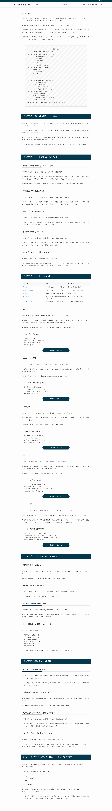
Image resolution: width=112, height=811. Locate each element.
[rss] (100, 1)
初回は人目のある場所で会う (40, 84)
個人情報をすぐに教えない (40, 82)
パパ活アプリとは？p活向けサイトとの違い (42, 52)
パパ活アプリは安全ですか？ (40, 93)
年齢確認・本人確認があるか (40, 58)
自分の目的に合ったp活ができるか (41, 65)
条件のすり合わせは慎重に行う (41, 87)
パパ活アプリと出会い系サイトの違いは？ (43, 100)
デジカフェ (36, 76)
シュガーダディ (37, 78)
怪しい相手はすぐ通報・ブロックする (42, 89)
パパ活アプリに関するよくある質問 (40, 91)
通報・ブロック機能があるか (40, 60)
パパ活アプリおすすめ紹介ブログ (23, 4)
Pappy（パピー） (37, 69)
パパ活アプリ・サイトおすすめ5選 (39, 67)
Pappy (25, 287)
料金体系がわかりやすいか (40, 63)
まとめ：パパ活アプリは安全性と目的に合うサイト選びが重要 (47, 102)
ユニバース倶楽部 (37, 71)
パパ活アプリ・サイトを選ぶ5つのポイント (42, 54)
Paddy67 (35, 73)
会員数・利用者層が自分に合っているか (43, 56)
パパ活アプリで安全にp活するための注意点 (42, 80)
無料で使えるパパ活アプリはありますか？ (43, 97)
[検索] (102, 1)
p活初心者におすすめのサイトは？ (41, 95)
